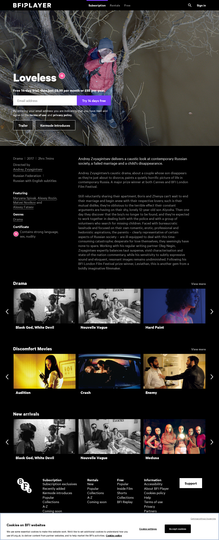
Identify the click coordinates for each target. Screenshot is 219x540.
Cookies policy (154, 492)
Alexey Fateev (23, 206)
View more (198, 283)
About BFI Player (156, 488)
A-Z (45, 506)
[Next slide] (211, 312)
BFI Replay (125, 501)
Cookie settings (148, 528)
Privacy (149, 506)
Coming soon (52, 511)
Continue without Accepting (203, 518)
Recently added (54, 488)
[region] (109, 526)
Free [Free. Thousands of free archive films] (127, 5)
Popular (48, 497)
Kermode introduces (57, 492)
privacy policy (62, 115)
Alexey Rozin (47, 197)
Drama (18, 219)
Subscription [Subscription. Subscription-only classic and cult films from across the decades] (97, 5)
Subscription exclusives (60, 483)
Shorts (122, 492)
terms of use (38, 115)
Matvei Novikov (24, 202)
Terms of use (153, 501)
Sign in (201, 5)
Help (147, 497)
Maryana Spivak (24, 197)
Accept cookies (177, 528)
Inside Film (125, 488)
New (90, 483)
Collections (51, 501)
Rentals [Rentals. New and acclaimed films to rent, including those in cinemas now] (115, 5)
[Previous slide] (7, 312)
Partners (150, 511)
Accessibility (153, 483)
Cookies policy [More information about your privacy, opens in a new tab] (114, 535)
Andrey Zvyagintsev (27, 169)
